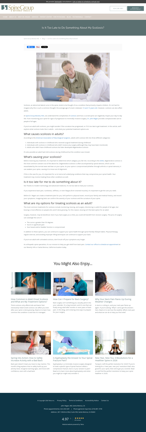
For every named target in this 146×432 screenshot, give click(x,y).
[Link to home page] (14, 8)
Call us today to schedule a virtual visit (85, 2)
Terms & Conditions (76, 400)
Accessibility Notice (92, 400)
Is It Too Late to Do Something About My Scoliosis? (63, 39)
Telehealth (58, 2)
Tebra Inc (51, 400)
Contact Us (105, 400)
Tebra (82, 424)
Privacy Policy (61, 400)
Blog (43, 39)
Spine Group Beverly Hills (31, 39)
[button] (135, 8)
